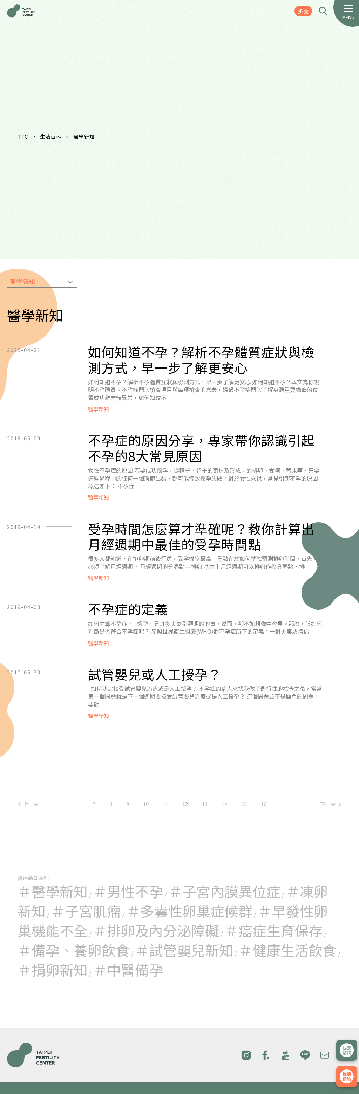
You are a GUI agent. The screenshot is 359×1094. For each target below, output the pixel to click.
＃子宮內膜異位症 (224, 891)
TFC (23, 136)
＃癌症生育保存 (273, 930)
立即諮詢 (346, 1050)
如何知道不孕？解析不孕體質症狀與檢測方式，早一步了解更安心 (201, 359)
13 (205, 803)
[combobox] (42, 282)
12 (185, 803)
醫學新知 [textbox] (22, 281)
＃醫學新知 (53, 891)
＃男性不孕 (128, 891)
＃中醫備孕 (128, 969)
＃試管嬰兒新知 (184, 950)
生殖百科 (50, 136)
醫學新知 (83, 136)
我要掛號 (346, 1076)
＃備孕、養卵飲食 (74, 950)
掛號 (303, 11)
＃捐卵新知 (53, 969)
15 (244, 803)
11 (165, 803)
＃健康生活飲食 (287, 950)
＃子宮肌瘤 (86, 911)
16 (263, 803)
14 (224, 803)
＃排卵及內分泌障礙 (156, 930)
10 (146, 803)
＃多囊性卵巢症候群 (189, 911)
